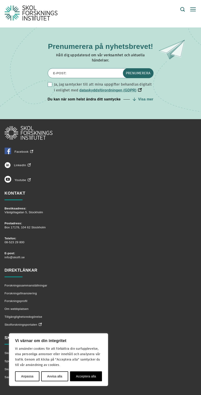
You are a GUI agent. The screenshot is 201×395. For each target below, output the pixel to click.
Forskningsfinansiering (21, 293)
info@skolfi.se (15, 257)
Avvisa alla (54, 376)
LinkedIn (15, 165)
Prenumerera (138, 73)
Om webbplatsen (17, 309)
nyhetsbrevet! (129, 46)
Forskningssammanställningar (26, 285)
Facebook (17, 151)
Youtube (15, 180)
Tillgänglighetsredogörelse (23, 316)
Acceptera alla (86, 376)
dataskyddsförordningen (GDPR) (108, 90)
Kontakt (15, 193)
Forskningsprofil (16, 301)
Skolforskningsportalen (21, 324)
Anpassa (27, 376)
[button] (101, 99)
